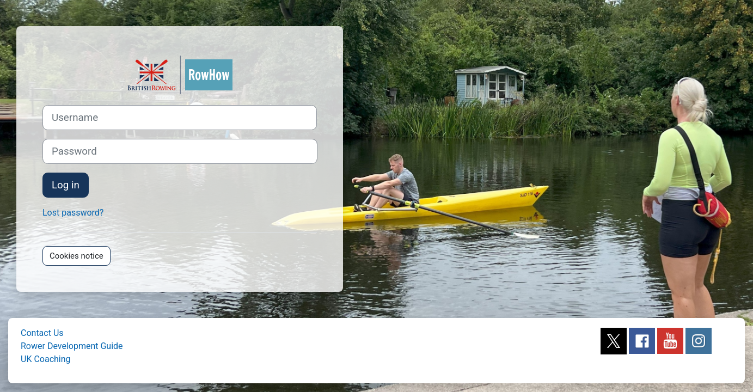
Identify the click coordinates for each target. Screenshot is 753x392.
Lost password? (72, 212)
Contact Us (42, 333)
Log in (65, 185)
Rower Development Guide (72, 346)
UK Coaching (46, 359)
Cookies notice (76, 256)
